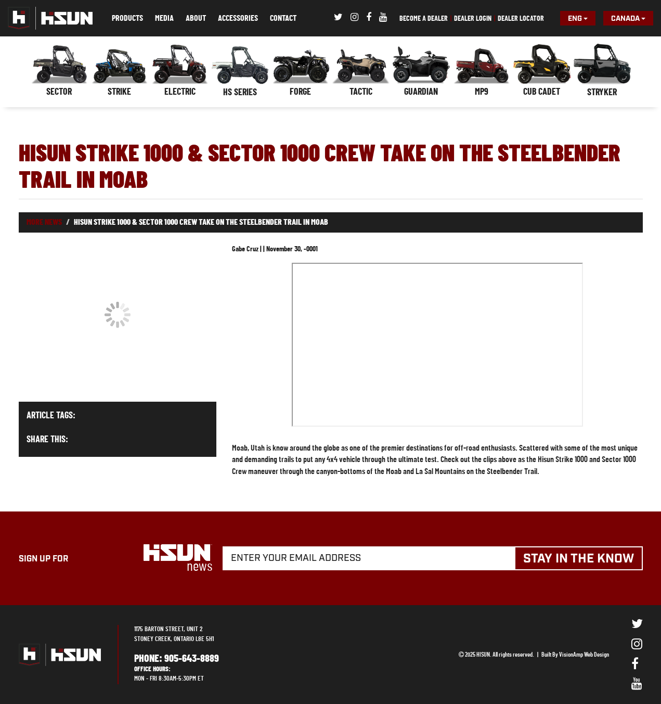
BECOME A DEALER (423, 18)
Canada (628, 18)
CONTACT (283, 18)
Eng (578, 18)
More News (44, 222)
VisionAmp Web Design (584, 654)
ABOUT (196, 18)
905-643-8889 (191, 659)
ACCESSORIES (238, 18)
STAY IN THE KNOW (578, 559)
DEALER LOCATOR (521, 18)
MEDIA (164, 18)
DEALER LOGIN (472, 18)
